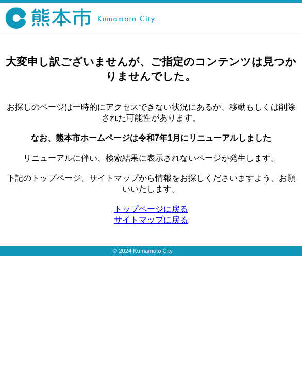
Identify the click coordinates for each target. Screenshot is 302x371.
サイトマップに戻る (151, 219)
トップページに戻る (151, 209)
